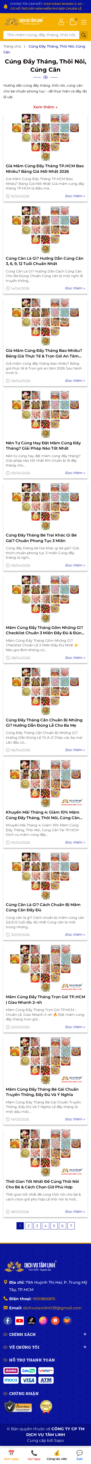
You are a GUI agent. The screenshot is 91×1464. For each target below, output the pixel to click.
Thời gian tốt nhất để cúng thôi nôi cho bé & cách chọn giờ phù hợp (42, 1184)
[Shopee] (55, 1321)
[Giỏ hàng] (73, 21)
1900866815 (44, 1299)
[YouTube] (19, 1321)
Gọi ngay (34, 1455)
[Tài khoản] (61, 21)
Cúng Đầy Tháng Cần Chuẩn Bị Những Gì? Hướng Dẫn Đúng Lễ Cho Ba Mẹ (44, 723)
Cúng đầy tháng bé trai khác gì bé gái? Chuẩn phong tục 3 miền (41, 538)
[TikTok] (31, 1321)
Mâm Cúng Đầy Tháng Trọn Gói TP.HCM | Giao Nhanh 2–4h (45, 999)
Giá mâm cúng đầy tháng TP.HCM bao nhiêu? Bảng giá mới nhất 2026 (45, 169)
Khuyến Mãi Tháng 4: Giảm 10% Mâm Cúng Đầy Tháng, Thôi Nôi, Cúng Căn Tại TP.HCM (43, 815)
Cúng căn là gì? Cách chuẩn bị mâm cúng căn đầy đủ (43, 907)
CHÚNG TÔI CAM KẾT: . (47, 6)
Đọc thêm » (75, 196)
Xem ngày (11, 1455)
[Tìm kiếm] (83, 35)
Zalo (79, 1455)
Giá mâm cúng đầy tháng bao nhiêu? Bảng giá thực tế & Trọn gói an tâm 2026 (44, 353)
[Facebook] (7, 1321)
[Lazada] (67, 1321)
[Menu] (84, 22)
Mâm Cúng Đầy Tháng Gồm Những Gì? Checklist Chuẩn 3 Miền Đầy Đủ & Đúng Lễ (45, 630)
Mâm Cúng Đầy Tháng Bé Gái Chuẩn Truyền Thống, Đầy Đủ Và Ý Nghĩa (42, 1092)
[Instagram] (43, 1321)
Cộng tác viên (57, 1455)
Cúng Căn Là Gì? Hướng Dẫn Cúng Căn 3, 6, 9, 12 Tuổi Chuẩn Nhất (44, 261)
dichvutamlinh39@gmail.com (52, 1308)
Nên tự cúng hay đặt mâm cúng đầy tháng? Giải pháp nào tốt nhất (43, 446)
